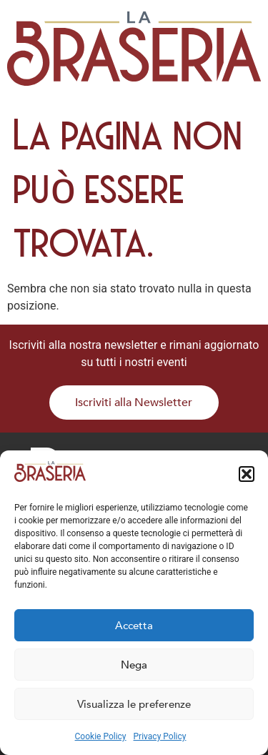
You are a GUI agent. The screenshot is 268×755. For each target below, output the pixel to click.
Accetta (134, 625)
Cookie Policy (100, 736)
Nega (134, 665)
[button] (246, 474)
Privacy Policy (160, 736)
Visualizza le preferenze (134, 704)
